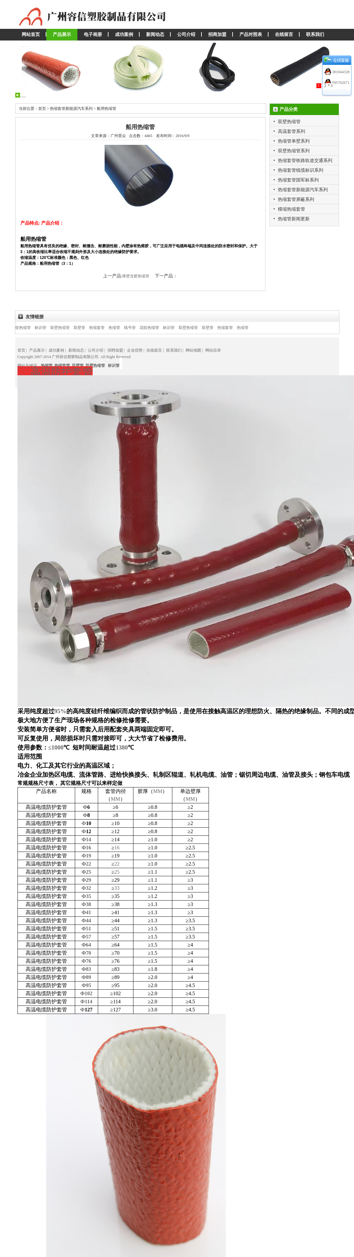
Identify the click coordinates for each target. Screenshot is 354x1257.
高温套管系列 (291, 131)
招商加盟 (217, 34)
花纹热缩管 (28, 327)
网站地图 (193, 350)
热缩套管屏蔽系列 (296, 199)
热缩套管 (104, 327)
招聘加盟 (115, 350)
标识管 (48, 327)
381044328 (340, 72)
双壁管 (87, 327)
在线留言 (284, 34)
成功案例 (124, 34)
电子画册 (93, 34)
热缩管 (122, 327)
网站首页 (31, 34)
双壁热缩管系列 (294, 150)
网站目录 (213, 350)
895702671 (340, 82)
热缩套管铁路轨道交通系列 (305, 160)
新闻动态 (155, 34)
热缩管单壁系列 (294, 141)
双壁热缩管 (289, 121)
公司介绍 (186, 34)
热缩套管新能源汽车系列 (303, 189)
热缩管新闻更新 (294, 218)
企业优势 (135, 350)
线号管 (137, 327)
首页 (21, 350)
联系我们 (315, 34)
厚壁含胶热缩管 (136, 276)
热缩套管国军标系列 (298, 180)
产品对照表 (250, 34)
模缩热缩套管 (291, 209)
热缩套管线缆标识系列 (300, 170)
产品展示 (62, 34)
